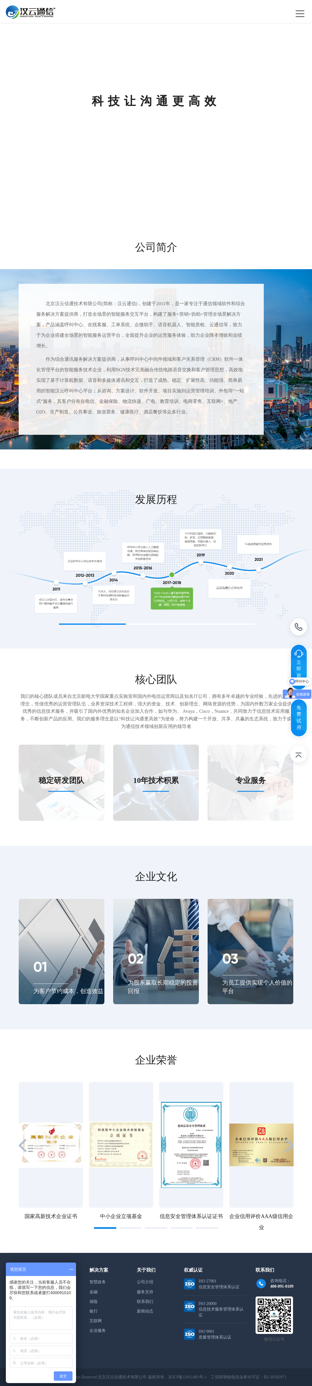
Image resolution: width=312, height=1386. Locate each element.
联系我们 (145, 1301)
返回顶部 (298, 755)
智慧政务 (97, 1282)
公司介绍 (145, 1282)
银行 (93, 1311)
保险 (93, 1301)
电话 (298, 628)
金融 (93, 1292)
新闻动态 (145, 1311)
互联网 (95, 1321)
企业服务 (97, 1330)
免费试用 (299, 717)
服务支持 (145, 1292)
